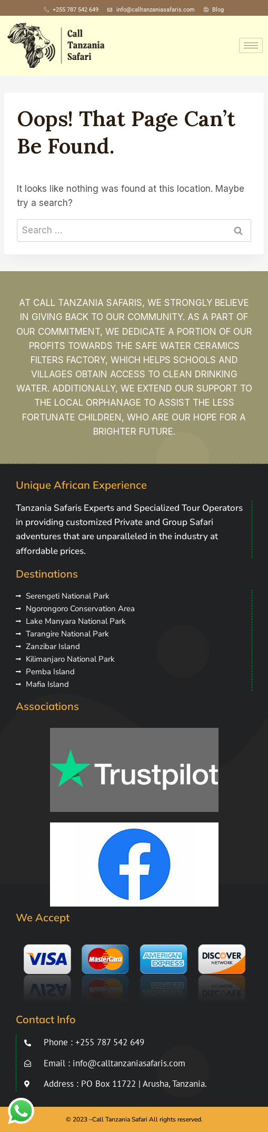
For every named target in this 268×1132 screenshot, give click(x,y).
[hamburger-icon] (251, 45)
